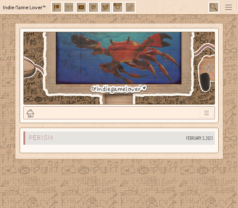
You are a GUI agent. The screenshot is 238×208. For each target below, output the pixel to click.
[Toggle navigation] (228, 7)
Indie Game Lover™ (25, 8)
